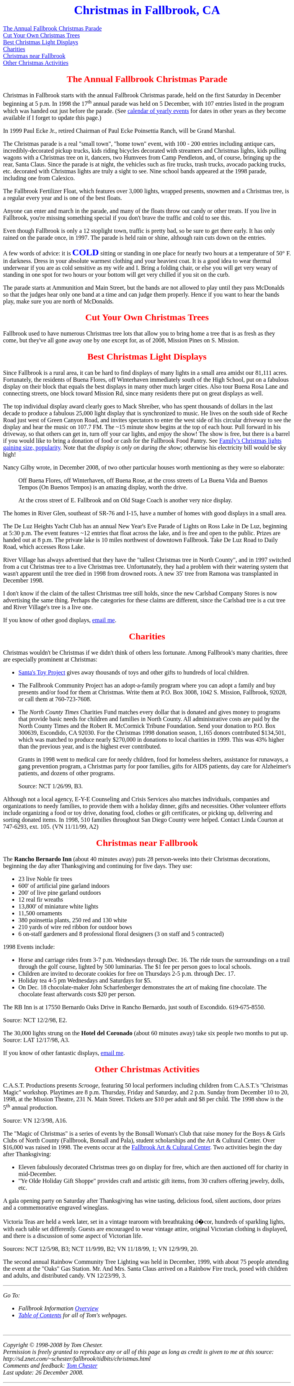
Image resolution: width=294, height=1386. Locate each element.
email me (103, 620)
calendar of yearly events (158, 111)
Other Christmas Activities (36, 63)
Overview (86, 1308)
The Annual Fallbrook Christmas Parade (52, 28)
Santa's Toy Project (41, 672)
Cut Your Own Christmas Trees (41, 35)
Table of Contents (39, 1315)
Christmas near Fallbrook (34, 56)
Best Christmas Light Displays (40, 42)
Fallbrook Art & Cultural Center (171, 1147)
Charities (14, 49)
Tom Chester (82, 1365)
